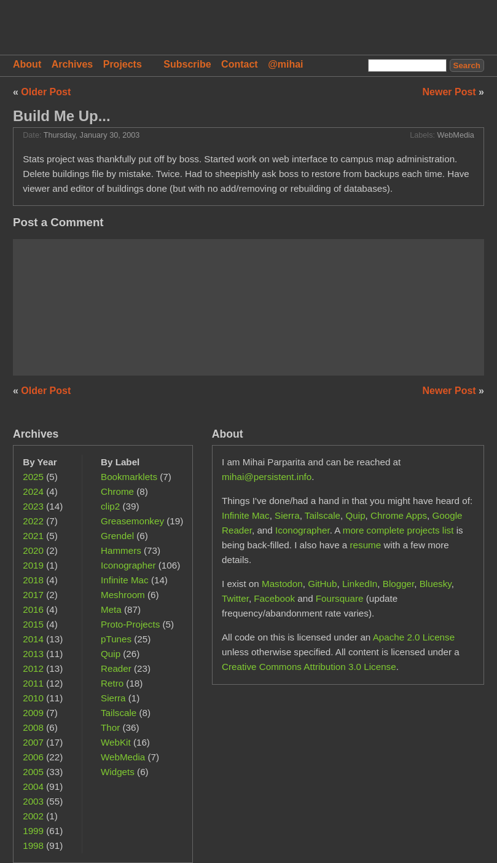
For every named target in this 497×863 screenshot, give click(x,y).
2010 (33, 698)
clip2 (110, 506)
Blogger (399, 583)
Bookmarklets (129, 476)
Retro (112, 683)
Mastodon (282, 583)
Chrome (117, 491)
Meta (111, 609)
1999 (33, 831)
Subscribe (187, 64)
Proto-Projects (130, 624)
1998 (33, 845)
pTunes (116, 639)
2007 (33, 742)
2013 (33, 653)
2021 (33, 535)
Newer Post (451, 92)
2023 (33, 506)
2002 (33, 816)
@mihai (285, 64)
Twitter (235, 598)
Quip (110, 653)
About (27, 64)
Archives (72, 64)
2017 (33, 594)
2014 (33, 639)
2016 (33, 609)
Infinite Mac (125, 580)
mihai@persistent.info (266, 476)
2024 (33, 491)
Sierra (113, 698)
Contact (239, 64)
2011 (33, 683)
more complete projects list (398, 530)
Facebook (274, 598)
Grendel (117, 535)
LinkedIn (359, 583)
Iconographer (128, 565)
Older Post (46, 92)
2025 (33, 476)
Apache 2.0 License (414, 637)
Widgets (118, 771)
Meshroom (123, 594)
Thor (110, 727)
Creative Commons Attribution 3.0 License (309, 666)
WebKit (116, 742)
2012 (33, 668)
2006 (33, 757)
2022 (33, 521)
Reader (116, 668)
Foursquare (340, 598)
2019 (33, 565)
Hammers (121, 550)
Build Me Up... (62, 116)
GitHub (322, 583)
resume (366, 545)
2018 (33, 580)
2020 (33, 550)
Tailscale (118, 712)
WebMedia (455, 135)
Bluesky (436, 583)
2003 (33, 801)
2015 (33, 624)
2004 (33, 786)
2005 (33, 771)
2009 (33, 712)
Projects (122, 64)
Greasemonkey (132, 521)
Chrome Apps (398, 515)
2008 (33, 727)
